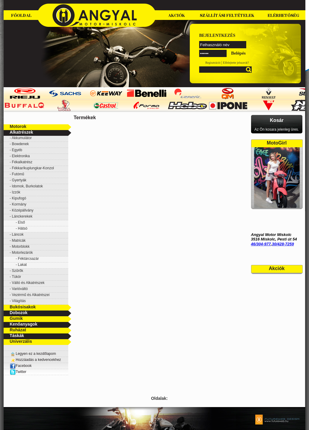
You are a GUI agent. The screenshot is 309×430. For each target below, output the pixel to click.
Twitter (21, 372)
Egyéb (17, 150)
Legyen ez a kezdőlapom (36, 354)
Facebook (21, 366)
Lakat (22, 265)
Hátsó (22, 228)
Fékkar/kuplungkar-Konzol (33, 168)
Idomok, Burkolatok (27, 186)
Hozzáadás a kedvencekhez (38, 360)
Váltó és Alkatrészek (28, 283)
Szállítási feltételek (227, 15)
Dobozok (18, 312)
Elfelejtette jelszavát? (236, 62)
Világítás (19, 301)
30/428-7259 (283, 244)
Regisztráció (212, 62)
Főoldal (21, 15)
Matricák (18, 240)
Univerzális (21, 341)
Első (21, 222)
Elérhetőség (283, 15)
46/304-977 (261, 244)
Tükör (16, 277)
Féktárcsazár (28, 258)
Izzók (16, 192)
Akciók (176, 15)
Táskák (17, 335)
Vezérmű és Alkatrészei (30, 295)
